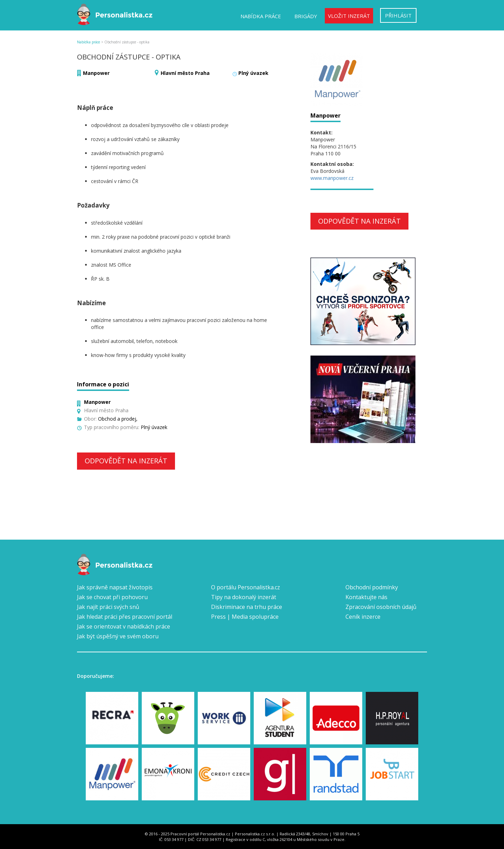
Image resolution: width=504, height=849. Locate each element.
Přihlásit (398, 15)
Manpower (96, 73)
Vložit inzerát (349, 15)
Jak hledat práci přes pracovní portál (124, 616)
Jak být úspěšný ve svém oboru (118, 636)
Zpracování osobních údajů (380, 607)
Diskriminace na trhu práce (246, 607)
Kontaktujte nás (366, 597)
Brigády (305, 16)
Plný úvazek (253, 73)
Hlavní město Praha (185, 73)
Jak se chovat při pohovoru (112, 597)
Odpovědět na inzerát (126, 460)
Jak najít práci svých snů (108, 607)
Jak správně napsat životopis (115, 587)
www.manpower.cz (332, 178)
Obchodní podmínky (371, 587)
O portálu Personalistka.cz (245, 587)
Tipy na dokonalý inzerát (243, 597)
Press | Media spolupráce (245, 616)
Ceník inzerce (362, 616)
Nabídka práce (260, 16)
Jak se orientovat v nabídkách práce (123, 626)
